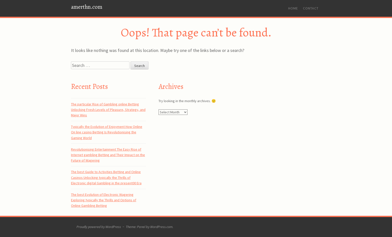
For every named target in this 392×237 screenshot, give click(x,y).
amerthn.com (86, 7)
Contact (310, 8)
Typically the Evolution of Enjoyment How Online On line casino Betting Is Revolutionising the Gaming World (106, 132)
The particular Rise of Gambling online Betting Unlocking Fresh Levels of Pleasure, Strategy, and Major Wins (108, 110)
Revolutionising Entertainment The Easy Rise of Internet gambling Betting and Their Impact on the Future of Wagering (108, 155)
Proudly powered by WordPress (98, 227)
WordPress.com (161, 227)
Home (293, 8)
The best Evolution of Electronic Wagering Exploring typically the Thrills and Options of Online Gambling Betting (103, 200)
